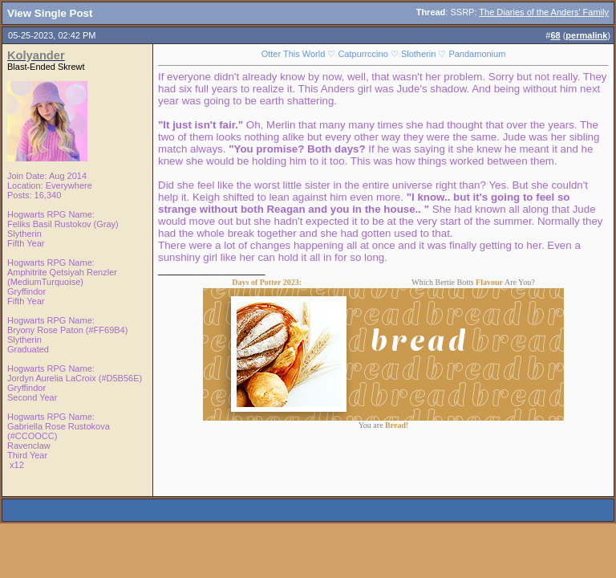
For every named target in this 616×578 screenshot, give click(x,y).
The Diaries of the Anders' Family (544, 12)
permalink (586, 35)
